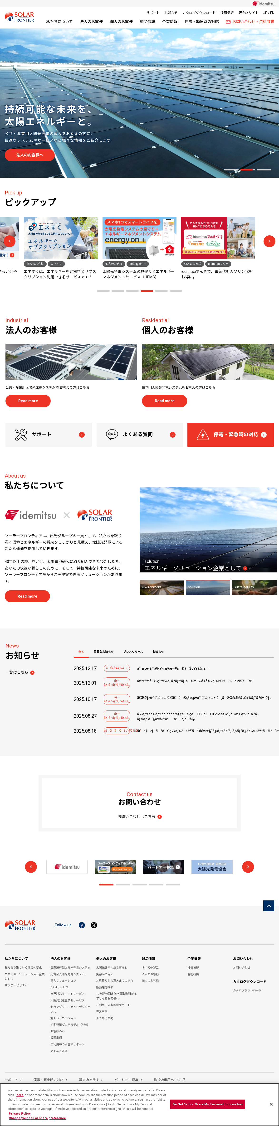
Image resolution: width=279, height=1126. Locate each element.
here (20, 1095)
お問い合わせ (243, 959)
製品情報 (147, 21)
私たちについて (59, 21)
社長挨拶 (193, 967)
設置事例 (56, 1037)
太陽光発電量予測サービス (67, 1000)
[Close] (271, 1104)
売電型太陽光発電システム (67, 974)
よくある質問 (129, 435)
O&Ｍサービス (59, 987)
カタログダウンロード (199, 13)
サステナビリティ (16, 985)
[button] (231, 169)
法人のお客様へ (29, 155)
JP (265, 13)
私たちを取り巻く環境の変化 (23, 967)
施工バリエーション (63, 1018)
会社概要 (193, 974)
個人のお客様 (121, 21)
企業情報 (169, 21)
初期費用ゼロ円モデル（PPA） (70, 1024)
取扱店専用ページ (167, 1080)
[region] (139, 1104)
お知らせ (171, 13)
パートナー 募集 (126, 1080)
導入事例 (102, 1011)
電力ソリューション (63, 980)
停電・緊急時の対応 (202, 21)
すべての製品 (150, 967)
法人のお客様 (91, 21)
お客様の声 (57, 1031)
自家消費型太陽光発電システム (70, 967)
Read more (28, 401)
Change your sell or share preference (37, 1118)
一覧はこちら (16, 672)
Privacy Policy (20, 1113)
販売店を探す (104, 987)
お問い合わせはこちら (136, 816)
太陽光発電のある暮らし (111, 967)
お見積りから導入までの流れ (114, 980)
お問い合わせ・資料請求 (250, 21)
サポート (153, 13)
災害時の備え (104, 974)
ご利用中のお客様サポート (67, 1044)
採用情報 (227, 13)
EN (272, 13)
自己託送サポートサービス (67, 994)
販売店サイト (249, 13)
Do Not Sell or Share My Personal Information (208, 1104)
